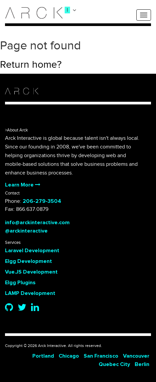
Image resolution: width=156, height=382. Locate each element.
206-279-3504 (42, 201)
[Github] (9, 308)
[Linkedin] (35, 308)
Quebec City (114, 364)
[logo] (34, 13)
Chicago (69, 356)
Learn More (22, 184)
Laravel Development (32, 250)
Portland (43, 356)
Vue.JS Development (31, 272)
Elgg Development (28, 261)
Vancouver (136, 356)
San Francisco (101, 356)
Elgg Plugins (20, 282)
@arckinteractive (26, 231)
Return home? (31, 65)
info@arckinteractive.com (37, 222)
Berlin (142, 364)
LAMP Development (30, 293)
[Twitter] (22, 308)
